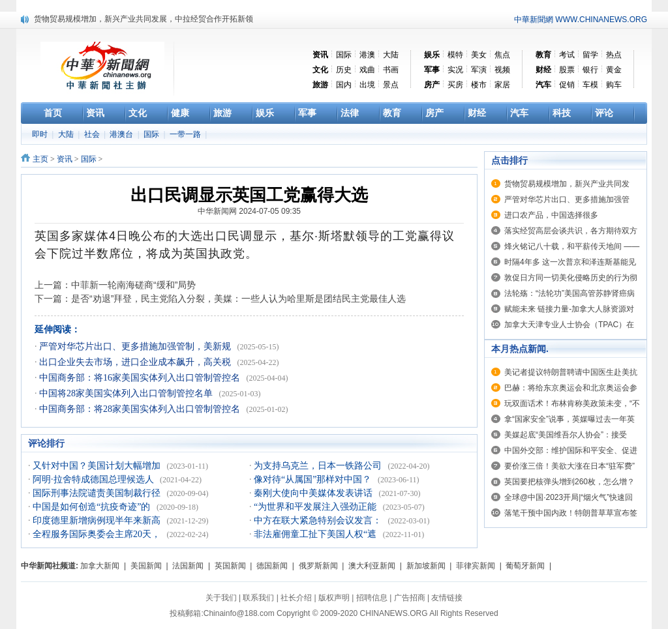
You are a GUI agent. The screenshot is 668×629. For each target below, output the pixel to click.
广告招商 (409, 597)
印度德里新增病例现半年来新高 (98, 520)
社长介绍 (296, 597)
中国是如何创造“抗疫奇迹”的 (93, 507)
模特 (455, 54)
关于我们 (221, 597)
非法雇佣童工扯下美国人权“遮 (316, 534)
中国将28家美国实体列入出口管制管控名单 (127, 393)
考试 (567, 54)
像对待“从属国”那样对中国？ (314, 479)
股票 (567, 69)
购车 (614, 84)
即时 (41, 134)
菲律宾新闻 (475, 565)
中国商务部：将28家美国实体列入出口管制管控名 (141, 409)
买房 (455, 84)
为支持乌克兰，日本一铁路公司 (319, 466)
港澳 (367, 54)
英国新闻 (230, 565)
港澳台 (122, 134)
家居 (502, 84)
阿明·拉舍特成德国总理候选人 (94, 479)
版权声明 (334, 597)
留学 (590, 54)
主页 (40, 159)
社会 (93, 134)
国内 (344, 84)
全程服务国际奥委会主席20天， (98, 534)
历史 (344, 69)
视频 (502, 69)
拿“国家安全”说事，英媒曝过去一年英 (569, 419)
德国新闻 (272, 565)
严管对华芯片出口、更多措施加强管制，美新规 (136, 346)
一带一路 (186, 134)
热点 (614, 54)
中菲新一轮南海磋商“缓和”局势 (133, 285)
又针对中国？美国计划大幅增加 (98, 466)
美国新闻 (146, 565)
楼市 (479, 84)
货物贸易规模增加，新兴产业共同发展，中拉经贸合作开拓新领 (143, 18)
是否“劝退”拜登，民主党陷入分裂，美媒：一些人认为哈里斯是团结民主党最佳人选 (238, 298)
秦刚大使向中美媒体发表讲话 (314, 493)
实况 (455, 69)
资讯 (64, 159)
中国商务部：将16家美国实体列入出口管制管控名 (141, 378)
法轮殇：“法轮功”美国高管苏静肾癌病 (569, 293)
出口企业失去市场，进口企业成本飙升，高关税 (136, 362)
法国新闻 (188, 565)
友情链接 (447, 597)
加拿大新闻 (99, 565)
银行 (590, 69)
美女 (479, 54)
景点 (391, 84)
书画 (391, 69)
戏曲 (367, 69)
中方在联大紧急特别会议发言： (319, 520)
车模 (590, 84)
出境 (367, 84)
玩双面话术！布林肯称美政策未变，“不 (572, 403)
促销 (567, 84)
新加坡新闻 (426, 565)
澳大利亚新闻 (371, 565)
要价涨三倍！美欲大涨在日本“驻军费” (569, 466)
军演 (479, 69)
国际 (344, 54)
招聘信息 (371, 597)
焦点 (502, 54)
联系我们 (258, 597)
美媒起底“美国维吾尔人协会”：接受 (565, 434)
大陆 (391, 54)
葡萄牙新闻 (525, 565)
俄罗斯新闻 (318, 565)
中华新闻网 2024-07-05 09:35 (249, 211)
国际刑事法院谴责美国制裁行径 (98, 493)
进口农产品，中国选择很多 (551, 215)
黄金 (614, 69)
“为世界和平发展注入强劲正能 (316, 507)
